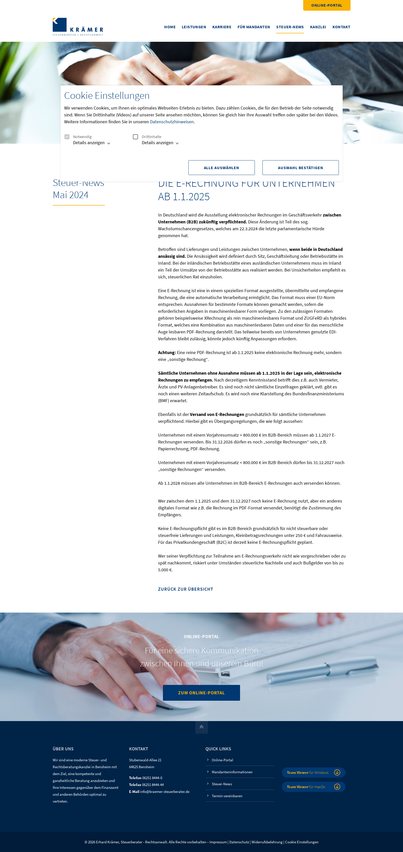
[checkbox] (66, 136)
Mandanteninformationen (232, 771)
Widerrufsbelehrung (267, 842)
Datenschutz (239, 842)
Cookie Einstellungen (301, 842)
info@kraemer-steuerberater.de (164, 791)
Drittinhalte (147, 136)
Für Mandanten (254, 26)
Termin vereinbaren (227, 795)
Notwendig (78, 136)
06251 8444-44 (153, 784)
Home (170, 26)
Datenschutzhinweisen (172, 122)
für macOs (306, 786)
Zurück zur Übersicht (185, 589)
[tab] (86, 144)
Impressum (218, 842)
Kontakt (341, 26)
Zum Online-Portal (201, 693)
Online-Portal (326, 5)
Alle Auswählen (221, 167)
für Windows (307, 772)
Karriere (221, 26)
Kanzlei (318, 26)
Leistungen (194, 26)
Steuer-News (290, 26)
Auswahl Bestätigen (300, 167)
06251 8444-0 (152, 777)
